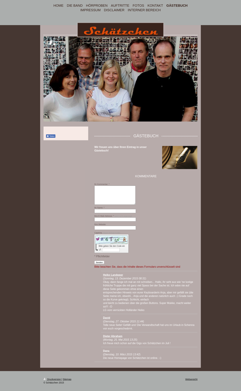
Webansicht (191, 379)
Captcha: (107, 233)
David (106, 317)
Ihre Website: (100, 224)
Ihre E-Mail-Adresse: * (113, 216)
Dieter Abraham (113, 336)
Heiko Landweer (113, 274)
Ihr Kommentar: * (102, 184)
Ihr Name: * (99, 208)
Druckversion (52, 379)
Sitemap (67, 379)
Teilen (51, 136)
